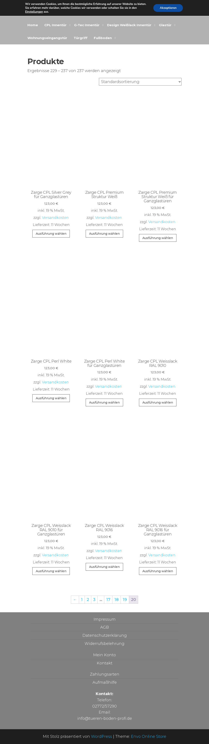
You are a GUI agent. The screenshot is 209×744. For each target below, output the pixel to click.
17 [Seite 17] (108, 599)
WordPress (101, 736)
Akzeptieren (168, 8)
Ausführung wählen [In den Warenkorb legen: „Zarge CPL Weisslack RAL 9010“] (157, 402)
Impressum (105, 619)
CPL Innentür (55, 25)
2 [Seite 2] (88, 599)
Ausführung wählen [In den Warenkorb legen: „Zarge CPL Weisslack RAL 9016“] (104, 567)
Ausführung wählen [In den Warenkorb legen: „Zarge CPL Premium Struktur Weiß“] (104, 234)
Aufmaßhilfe (105, 682)
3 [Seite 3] (94, 599)
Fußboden (103, 38)
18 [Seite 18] (116, 599)
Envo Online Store (148, 736)
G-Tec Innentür (87, 25)
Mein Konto (104, 655)
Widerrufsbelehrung (104, 643)
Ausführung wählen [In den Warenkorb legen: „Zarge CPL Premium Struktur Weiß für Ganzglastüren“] (157, 238)
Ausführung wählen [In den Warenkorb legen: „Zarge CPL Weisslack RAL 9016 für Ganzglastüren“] (157, 571)
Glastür (165, 25)
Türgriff (80, 38)
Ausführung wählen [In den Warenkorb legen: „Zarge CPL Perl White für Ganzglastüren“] (104, 402)
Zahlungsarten (104, 674)
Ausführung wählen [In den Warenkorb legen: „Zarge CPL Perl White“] (51, 398)
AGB (104, 627)
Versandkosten (55, 217)
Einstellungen (34, 12)
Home (32, 25)
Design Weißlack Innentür (129, 25)
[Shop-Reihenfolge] (140, 82)
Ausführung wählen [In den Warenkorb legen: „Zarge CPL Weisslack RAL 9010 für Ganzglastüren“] (51, 571)
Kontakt (104, 663)
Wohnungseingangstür (47, 38)
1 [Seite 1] (82, 599)
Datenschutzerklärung (104, 635)
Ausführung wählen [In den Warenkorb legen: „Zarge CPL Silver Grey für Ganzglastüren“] (51, 234)
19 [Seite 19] (125, 599)
